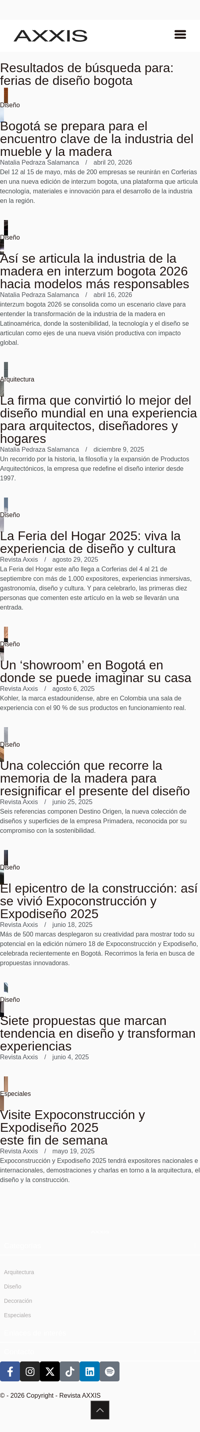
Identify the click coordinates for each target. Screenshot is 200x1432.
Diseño (10, 105)
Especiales (15, 1093)
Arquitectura (17, 379)
